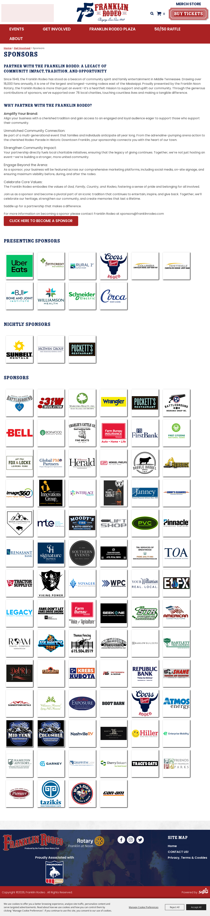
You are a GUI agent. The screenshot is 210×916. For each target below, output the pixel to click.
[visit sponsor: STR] (145, 613)
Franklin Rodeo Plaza (112, 31)
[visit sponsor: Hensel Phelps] (113, 463)
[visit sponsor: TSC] (19, 583)
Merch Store (187, 5)
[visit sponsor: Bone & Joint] (19, 296)
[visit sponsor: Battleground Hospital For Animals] (19, 402)
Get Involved (57, 31)
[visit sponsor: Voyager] (82, 583)
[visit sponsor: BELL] (19, 433)
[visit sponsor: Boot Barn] (113, 703)
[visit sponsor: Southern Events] (82, 553)
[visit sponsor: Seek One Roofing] (113, 613)
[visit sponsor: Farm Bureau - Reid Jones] (113, 433)
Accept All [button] (196, 907)
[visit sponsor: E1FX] (176, 583)
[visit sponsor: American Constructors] (176, 613)
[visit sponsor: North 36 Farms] (113, 733)
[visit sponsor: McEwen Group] (50, 349)
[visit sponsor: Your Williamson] (145, 583)
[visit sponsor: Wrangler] (113, 402)
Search (151, 14)
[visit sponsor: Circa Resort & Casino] (113, 296)
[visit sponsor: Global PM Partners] (50, 463)
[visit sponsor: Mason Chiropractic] (19, 523)
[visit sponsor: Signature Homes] (50, 553)
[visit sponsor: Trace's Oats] (145, 763)
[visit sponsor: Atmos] (176, 703)
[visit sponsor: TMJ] (145, 553)
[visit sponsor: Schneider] (82, 296)
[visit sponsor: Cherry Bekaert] (113, 763)
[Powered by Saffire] (203, 893)
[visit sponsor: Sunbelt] (19, 349)
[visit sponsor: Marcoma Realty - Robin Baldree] (82, 402)
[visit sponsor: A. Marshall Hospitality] (145, 402)
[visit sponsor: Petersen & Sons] (113, 673)
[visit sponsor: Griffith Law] (82, 763)
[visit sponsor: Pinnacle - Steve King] (176, 523)
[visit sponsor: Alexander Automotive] (113, 643)
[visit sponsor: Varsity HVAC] (50, 643)
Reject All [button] (174, 907)
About (16, 41)
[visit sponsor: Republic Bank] (145, 673)
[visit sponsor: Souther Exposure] (82, 703)
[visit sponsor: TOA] (176, 553)
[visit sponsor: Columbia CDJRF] (145, 266)
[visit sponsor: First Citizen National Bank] (176, 433)
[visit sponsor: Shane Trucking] (176, 673)
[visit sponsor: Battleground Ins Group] (176, 402)
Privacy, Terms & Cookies (187, 858)
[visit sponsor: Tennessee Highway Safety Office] (50, 613)
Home (7, 48)
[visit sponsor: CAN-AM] (113, 793)
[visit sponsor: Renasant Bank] (19, 553)
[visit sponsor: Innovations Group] (50, 493)
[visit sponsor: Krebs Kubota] (82, 673)
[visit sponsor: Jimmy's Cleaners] (176, 493)
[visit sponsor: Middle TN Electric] (50, 523)
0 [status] (163, 15)
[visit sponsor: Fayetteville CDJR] (176, 266)
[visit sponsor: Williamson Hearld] (82, 463)
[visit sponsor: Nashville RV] (82, 733)
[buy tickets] (187, 15)
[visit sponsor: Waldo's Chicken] (82, 793)
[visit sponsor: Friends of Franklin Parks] (176, 763)
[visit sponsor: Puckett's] (82, 349)
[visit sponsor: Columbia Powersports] (50, 733)
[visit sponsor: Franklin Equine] (50, 673)
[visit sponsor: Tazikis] (50, 793)
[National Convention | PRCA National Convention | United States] (57, 872)
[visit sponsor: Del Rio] (19, 673)
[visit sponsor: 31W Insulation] (50, 402)
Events (16, 31)
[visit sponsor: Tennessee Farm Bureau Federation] (82, 613)
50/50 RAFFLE (167, 31)
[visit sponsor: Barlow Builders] (145, 643)
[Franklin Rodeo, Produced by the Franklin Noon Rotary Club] (38, 844)
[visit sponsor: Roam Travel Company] (19, 643)
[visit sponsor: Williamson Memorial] (50, 703)
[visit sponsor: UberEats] (19, 266)
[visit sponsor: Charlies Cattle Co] (82, 433)
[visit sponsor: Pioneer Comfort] (19, 793)
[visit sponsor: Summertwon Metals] (19, 703)
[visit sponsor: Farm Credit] (50, 266)
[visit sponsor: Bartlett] (176, 643)
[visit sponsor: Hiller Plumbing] (145, 733)
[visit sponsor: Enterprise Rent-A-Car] (176, 733)
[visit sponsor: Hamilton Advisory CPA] (19, 763)
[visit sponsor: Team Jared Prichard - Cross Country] (113, 553)
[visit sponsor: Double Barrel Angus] (145, 463)
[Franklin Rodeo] (102, 13)
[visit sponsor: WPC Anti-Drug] (113, 583)
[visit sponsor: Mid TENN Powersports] (19, 733)
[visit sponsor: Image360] (19, 493)
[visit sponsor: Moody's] (82, 523)
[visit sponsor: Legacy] (19, 613)
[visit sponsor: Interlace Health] (82, 493)
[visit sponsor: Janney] (145, 493)
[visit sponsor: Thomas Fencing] (82, 643)
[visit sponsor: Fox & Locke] (19, 463)
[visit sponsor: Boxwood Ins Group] (50, 433)
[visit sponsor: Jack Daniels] (113, 493)
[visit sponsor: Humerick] (176, 463)
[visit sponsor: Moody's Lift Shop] (113, 523)
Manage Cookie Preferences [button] (143, 907)
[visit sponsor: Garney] (50, 763)
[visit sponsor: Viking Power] (50, 583)
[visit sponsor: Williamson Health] (50, 296)
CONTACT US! (178, 852)
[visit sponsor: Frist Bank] (145, 433)
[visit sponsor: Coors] (113, 266)
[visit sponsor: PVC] (145, 523)
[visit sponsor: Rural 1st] (82, 266)
